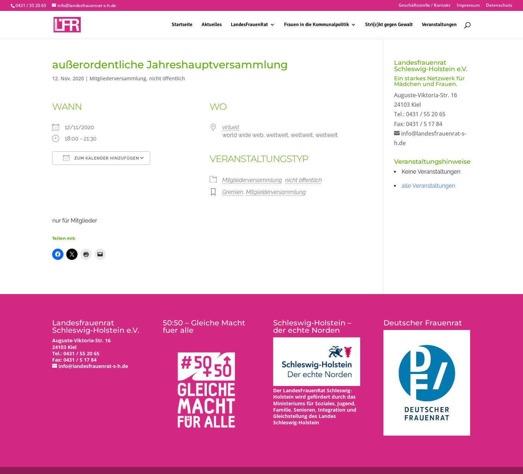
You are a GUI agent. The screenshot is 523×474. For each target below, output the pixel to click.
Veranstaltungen (439, 24)
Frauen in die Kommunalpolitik (316, 24)
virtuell (230, 127)
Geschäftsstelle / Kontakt (424, 5)
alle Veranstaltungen (428, 185)
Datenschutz (499, 5)
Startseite (182, 24)
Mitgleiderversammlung (276, 192)
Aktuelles (212, 24)
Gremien (232, 192)
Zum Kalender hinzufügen (101, 158)
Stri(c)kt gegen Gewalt (389, 24)
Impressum (468, 5)
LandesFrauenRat (249, 24)
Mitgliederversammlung (118, 78)
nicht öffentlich (167, 78)
